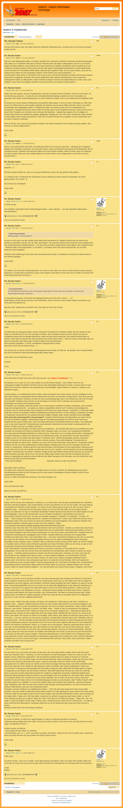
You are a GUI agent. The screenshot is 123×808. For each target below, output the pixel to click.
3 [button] (108, 37)
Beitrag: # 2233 (9, 43)
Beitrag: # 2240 (9, 283)
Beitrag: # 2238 (9, 201)
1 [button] (103, 37)
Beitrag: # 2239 (9, 228)
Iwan (12, 32)
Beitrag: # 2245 (9, 649)
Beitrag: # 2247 (9, 753)
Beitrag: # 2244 (9, 575)
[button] (100, 37)
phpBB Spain (63, 798)
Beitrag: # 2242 (9, 375)
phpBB (55, 796)
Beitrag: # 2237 (9, 164)
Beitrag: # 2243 (9, 499)
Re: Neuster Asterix (13, 41)
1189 (103, 212)
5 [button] (113, 37)
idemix (99, 208)
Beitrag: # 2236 (9, 143)
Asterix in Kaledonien (15, 29)
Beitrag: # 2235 (9, 90)
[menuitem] (17, 20)
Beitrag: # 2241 (9, 324)
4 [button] (110, 37)
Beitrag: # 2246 (9, 716)
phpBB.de (69, 800)
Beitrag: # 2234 (9, 58)
